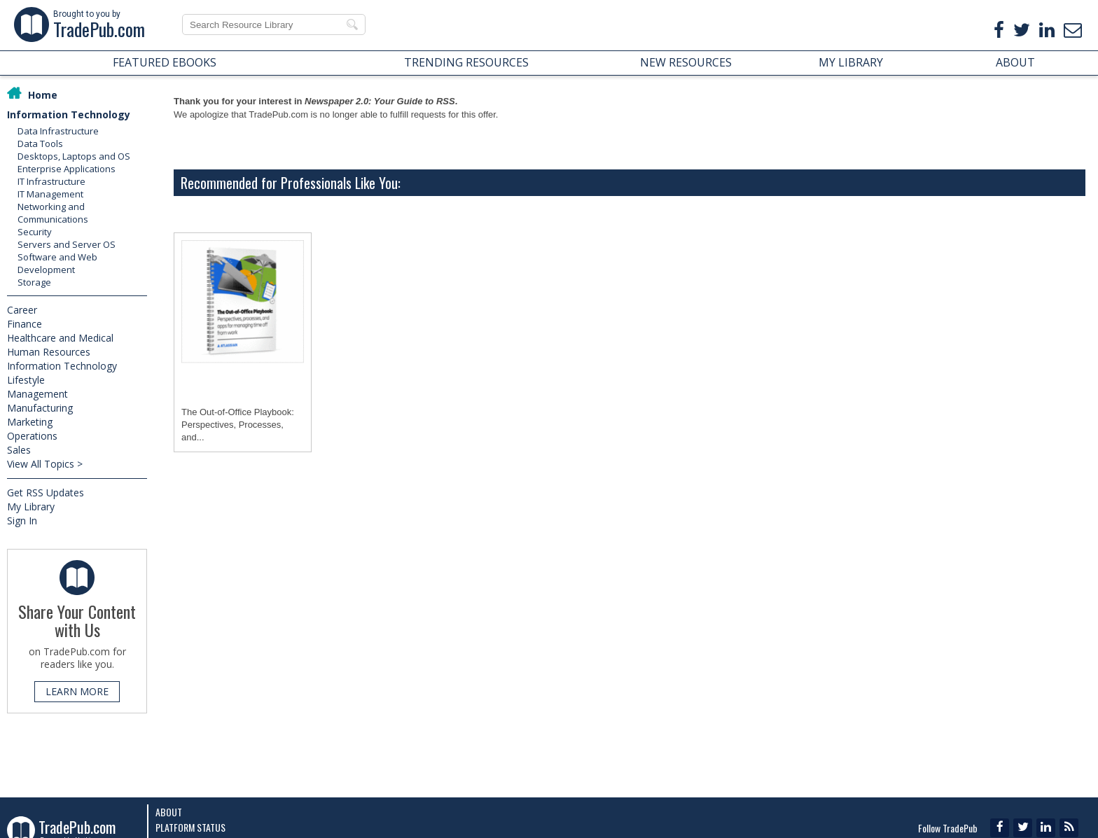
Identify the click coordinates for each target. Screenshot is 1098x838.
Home (42, 95)
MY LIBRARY (851, 62)
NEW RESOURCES (686, 62)
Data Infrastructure (58, 131)
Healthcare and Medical (60, 337)
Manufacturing (40, 407)
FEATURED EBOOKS (164, 62)
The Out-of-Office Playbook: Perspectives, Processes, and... (237, 424)
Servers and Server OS (67, 244)
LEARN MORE (77, 691)
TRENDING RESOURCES (466, 62)
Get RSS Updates (45, 492)
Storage (34, 282)
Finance (24, 323)
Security (35, 231)
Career (22, 309)
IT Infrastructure (51, 181)
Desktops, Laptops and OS (74, 156)
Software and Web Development (57, 263)
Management (37, 393)
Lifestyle (26, 379)
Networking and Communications (53, 212)
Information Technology (68, 114)
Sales (19, 449)
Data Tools (40, 143)
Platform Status (190, 827)
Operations (32, 435)
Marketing (30, 421)
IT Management (50, 194)
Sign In (22, 520)
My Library (31, 506)
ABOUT (1015, 62)
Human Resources (48, 351)
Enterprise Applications (67, 168)
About (168, 811)
